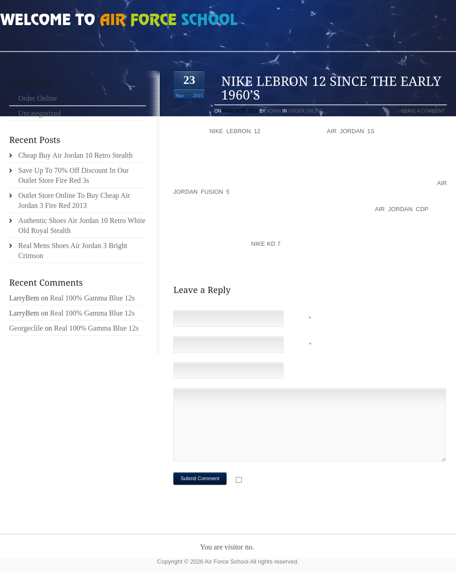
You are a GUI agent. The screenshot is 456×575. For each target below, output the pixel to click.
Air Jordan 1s (350, 131)
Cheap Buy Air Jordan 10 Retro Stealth (75, 155)
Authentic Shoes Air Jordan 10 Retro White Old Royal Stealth (81, 225)
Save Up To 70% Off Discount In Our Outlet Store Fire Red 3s (73, 175)
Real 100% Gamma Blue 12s (92, 298)
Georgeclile (26, 328)
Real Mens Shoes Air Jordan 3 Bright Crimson (72, 250)
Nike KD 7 (266, 243)
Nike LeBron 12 (234, 131)
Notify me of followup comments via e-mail (316, 480)
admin (273, 111)
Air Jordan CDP (401, 209)
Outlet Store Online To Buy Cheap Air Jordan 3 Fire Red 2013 (74, 200)
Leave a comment (423, 111)
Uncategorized (39, 113)
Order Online (305, 111)
